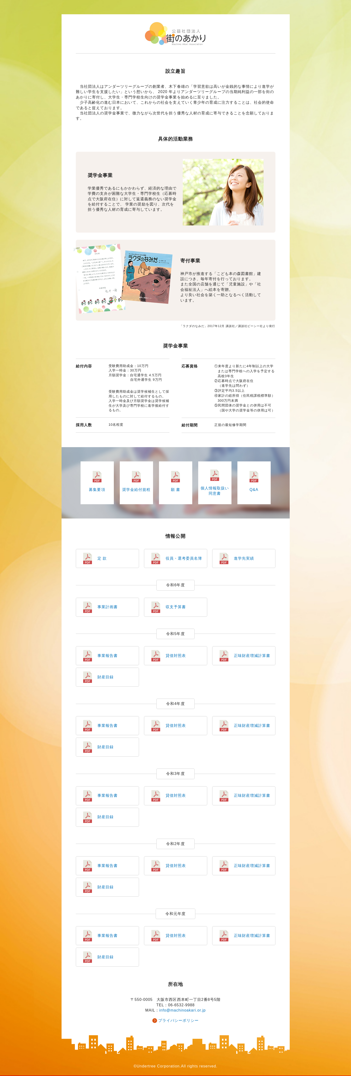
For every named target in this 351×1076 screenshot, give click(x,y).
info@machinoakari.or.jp (182, 1010)
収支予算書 (176, 607)
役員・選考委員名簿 (184, 558)
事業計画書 (107, 607)
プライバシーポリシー (178, 1020)
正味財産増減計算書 (252, 656)
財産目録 (105, 677)
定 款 (102, 558)
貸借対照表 (176, 656)
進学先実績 (244, 558)
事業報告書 (107, 656)
